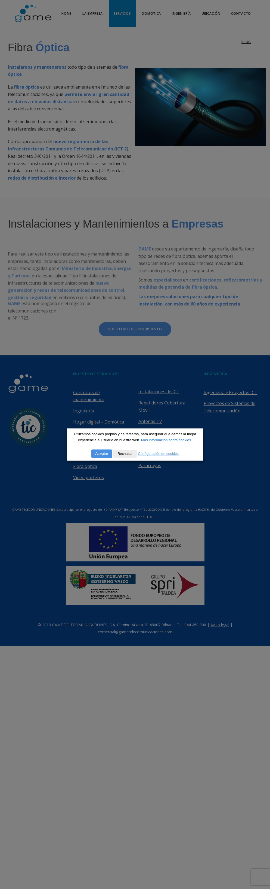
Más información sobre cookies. (166, 440)
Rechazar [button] (125, 454)
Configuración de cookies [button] (158, 454)
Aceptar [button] (101, 453)
